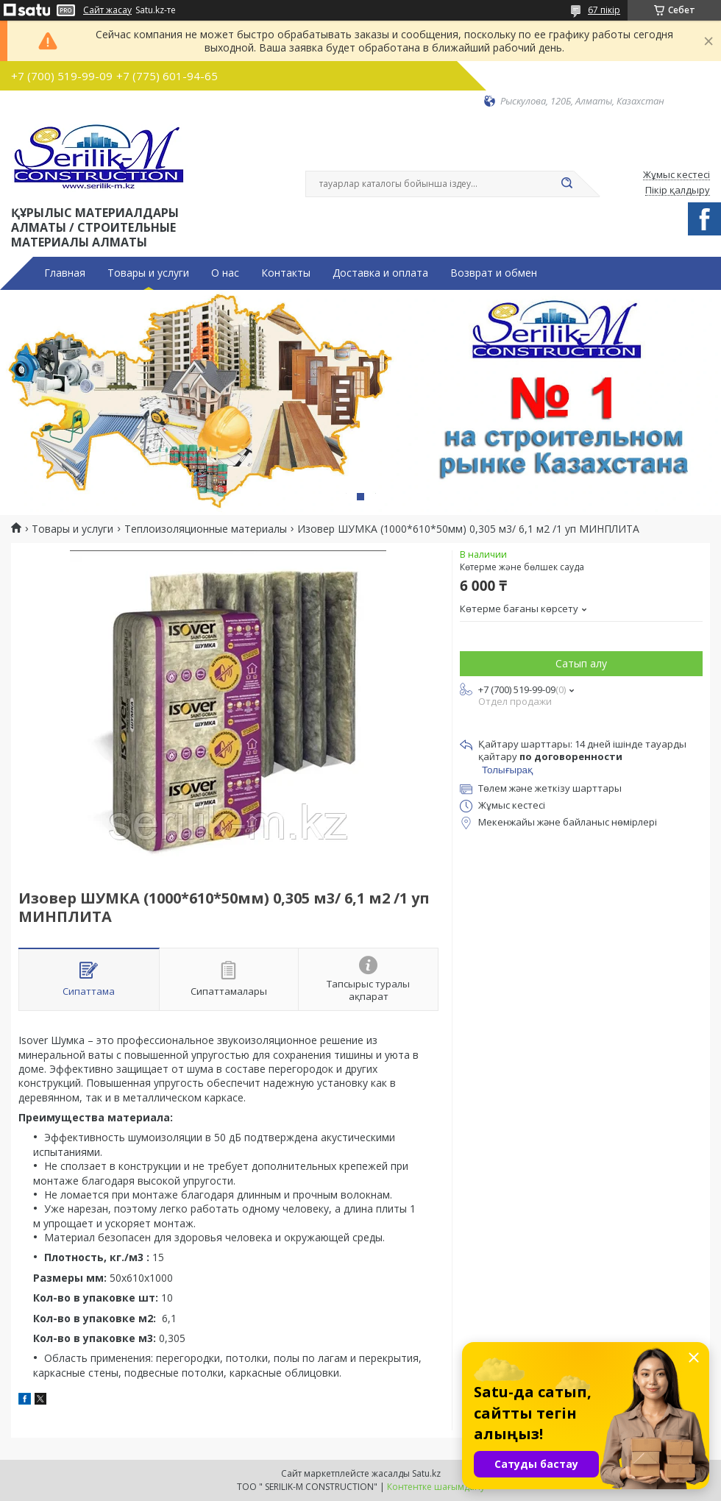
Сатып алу (581, 663)
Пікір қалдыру (677, 190)
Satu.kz (426, 1473)
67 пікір (604, 10)
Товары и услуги (148, 273)
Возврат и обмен (493, 273)
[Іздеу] (566, 184)
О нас (225, 273)
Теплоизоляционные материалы (205, 529)
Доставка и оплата (380, 273)
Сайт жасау (107, 10)
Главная (64, 273)
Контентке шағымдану (436, 1486)
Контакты (285, 273)
